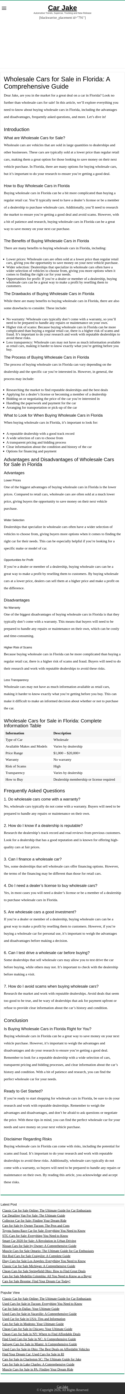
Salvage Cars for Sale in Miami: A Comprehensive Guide (39, 1344)
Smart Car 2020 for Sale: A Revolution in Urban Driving (39, 1241)
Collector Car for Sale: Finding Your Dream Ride (34, 1220)
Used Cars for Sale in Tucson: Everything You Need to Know (42, 1303)
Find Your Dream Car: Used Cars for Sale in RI (33, 1354)
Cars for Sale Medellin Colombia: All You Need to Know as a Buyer (46, 1276)
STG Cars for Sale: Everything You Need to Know (35, 1236)
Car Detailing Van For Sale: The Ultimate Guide (33, 1215)
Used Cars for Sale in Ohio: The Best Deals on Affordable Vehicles (46, 1349)
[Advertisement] (62, 45)
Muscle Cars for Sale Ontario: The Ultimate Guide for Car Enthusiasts (48, 1251)
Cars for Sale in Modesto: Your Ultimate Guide (33, 1324)
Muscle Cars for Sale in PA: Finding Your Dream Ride (37, 1369)
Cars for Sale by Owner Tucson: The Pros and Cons (36, 1225)
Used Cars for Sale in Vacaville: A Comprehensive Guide (39, 1314)
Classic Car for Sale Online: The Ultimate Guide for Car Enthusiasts (46, 1210)
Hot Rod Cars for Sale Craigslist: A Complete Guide (36, 1256)
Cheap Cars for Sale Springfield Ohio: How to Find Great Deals (44, 1271)
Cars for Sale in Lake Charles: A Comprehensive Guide (38, 1364)
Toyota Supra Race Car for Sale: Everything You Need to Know (43, 1230)
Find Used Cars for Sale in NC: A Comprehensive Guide (39, 1339)
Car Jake (62, 8)
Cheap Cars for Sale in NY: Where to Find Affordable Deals (41, 1334)
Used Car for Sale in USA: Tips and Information (33, 1319)
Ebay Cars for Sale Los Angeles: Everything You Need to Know (44, 1261)
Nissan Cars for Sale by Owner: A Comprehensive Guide (39, 1246)
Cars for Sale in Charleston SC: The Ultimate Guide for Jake (41, 1359)
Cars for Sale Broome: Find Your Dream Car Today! (36, 1281)
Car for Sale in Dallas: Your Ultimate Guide (30, 1309)
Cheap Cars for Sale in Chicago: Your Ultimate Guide (37, 1329)
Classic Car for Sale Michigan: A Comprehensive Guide (38, 1266)
